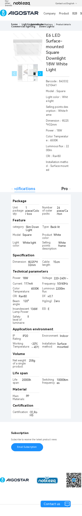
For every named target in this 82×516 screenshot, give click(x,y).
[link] (23, 26)
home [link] (14, 24)
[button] (40, 73)
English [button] (72, 3)
